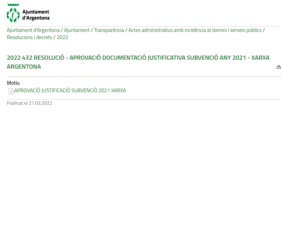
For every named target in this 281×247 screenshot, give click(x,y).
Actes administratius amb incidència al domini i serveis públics (195, 30)
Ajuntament (76, 30)
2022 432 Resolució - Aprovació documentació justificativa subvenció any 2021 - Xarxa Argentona (138, 62)
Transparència (109, 30)
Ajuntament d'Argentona (33, 30)
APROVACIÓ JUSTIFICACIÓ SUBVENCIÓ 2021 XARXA (70, 90)
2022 (62, 37)
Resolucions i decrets (29, 37)
